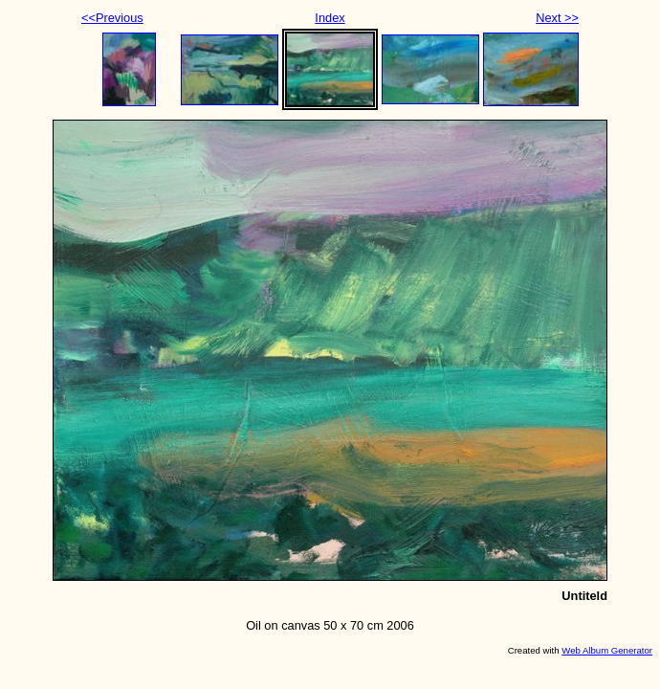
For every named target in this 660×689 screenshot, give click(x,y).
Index (329, 18)
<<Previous (112, 18)
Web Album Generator (606, 650)
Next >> (557, 18)
